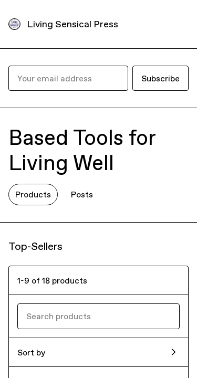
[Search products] (98, 316)
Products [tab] (33, 194)
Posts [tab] (82, 194)
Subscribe (160, 78)
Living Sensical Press (72, 23)
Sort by (31, 352)
